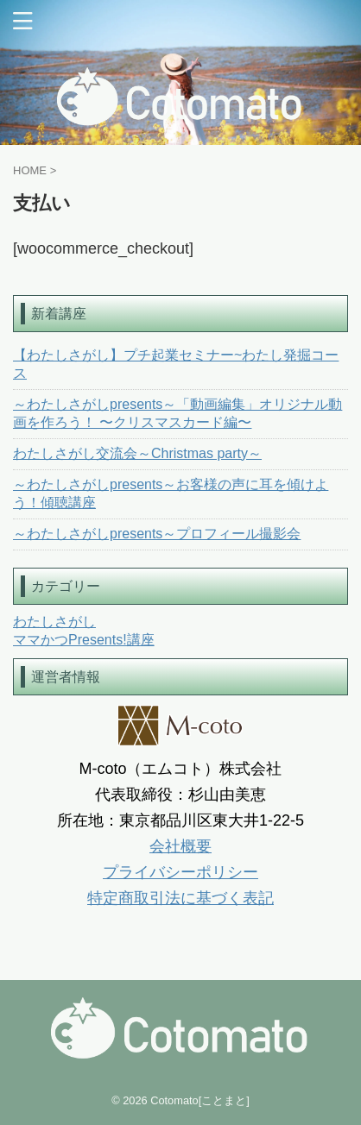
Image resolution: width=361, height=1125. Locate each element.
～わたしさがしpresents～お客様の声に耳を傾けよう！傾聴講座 (170, 493)
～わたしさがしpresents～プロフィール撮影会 (157, 533)
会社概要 (180, 846)
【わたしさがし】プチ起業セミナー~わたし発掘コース (176, 364)
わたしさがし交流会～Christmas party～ (137, 453)
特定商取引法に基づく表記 (180, 898)
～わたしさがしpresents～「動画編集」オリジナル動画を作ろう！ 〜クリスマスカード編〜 (177, 413)
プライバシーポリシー (180, 872)
